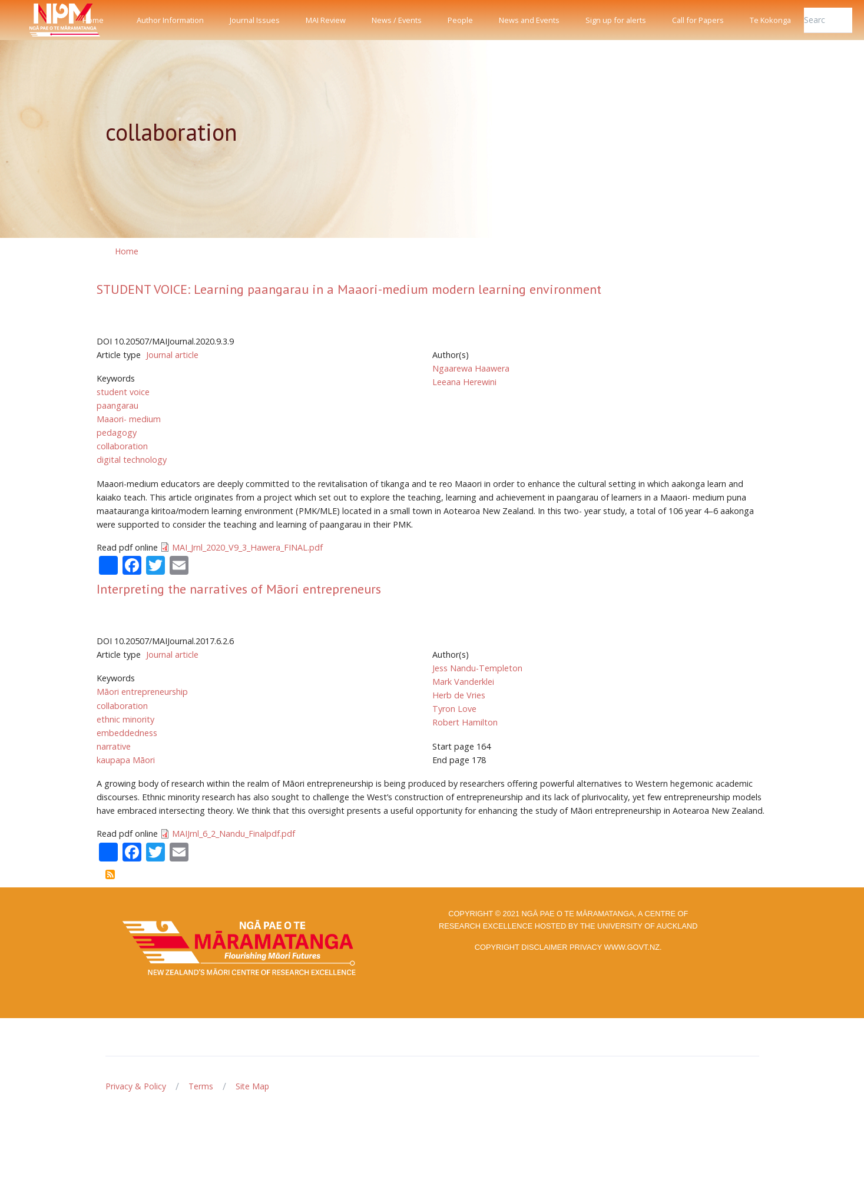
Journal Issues (255, 20)
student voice (123, 391)
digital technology (132, 459)
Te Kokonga (770, 20)
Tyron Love (454, 708)
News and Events (529, 20)
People (460, 20)
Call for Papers (698, 20)
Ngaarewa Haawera (470, 368)
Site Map (252, 1086)
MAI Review (326, 20)
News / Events (397, 20)
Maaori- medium (129, 419)
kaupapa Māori (126, 760)
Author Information (170, 20)
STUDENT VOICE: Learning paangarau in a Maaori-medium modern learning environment (349, 289)
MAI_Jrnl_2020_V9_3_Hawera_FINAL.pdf (247, 547)
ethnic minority (125, 719)
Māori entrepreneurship (142, 691)
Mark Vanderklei (463, 681)
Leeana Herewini (464, 381)
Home (93, 20)
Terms (200, 1086)
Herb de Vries (458, 695)
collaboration (122, 446)
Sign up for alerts (615, 20)
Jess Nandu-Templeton (477, 668)
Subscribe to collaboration (110, 874)
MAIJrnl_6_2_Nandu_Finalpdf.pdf (233, 833)
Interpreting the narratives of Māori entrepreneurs (239, 589)
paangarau (117, 405)
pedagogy (117, 432)
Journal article (172, 354)
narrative (114, 746)
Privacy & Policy (135, 1086)
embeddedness (127, 732)
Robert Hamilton (465, 722)
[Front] (35, 20)
